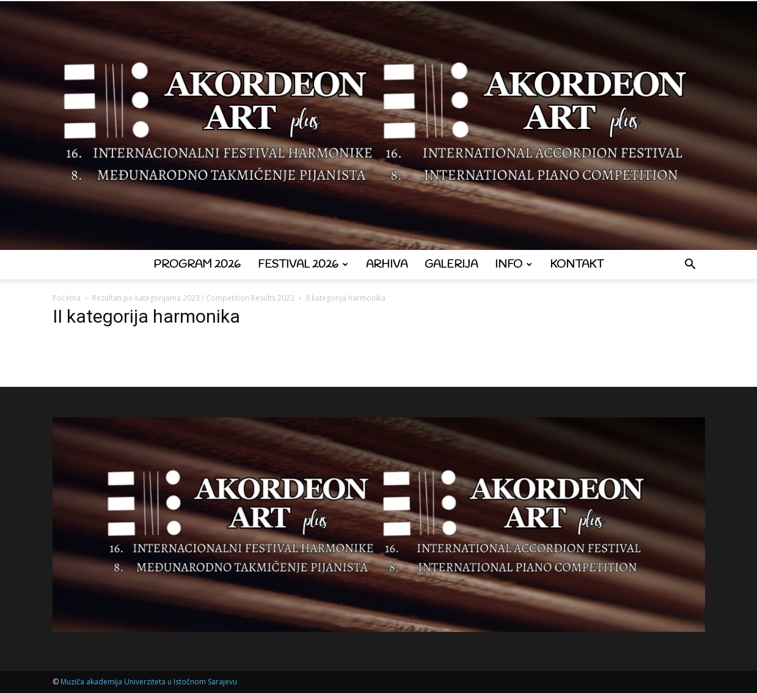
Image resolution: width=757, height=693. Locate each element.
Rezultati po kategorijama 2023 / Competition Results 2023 (193, 298)
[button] (690, 265)
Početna (67, 298)
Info (513, 264)
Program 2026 (197, 264)
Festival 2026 (303, 264)
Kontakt (577, 264)
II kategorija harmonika (146, 316)
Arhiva (387, 264)
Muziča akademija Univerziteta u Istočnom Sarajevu (148, 681)
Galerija (451, 264)
